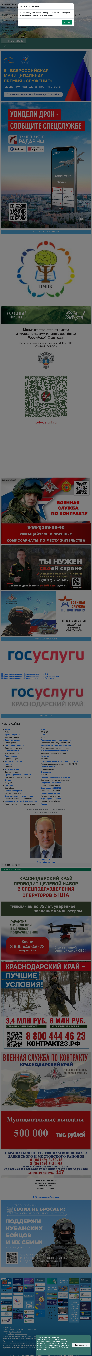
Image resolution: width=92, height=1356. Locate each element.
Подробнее (41, 1353)
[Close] (71, 6)
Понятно (66, 22)
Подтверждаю (80, 1345)
